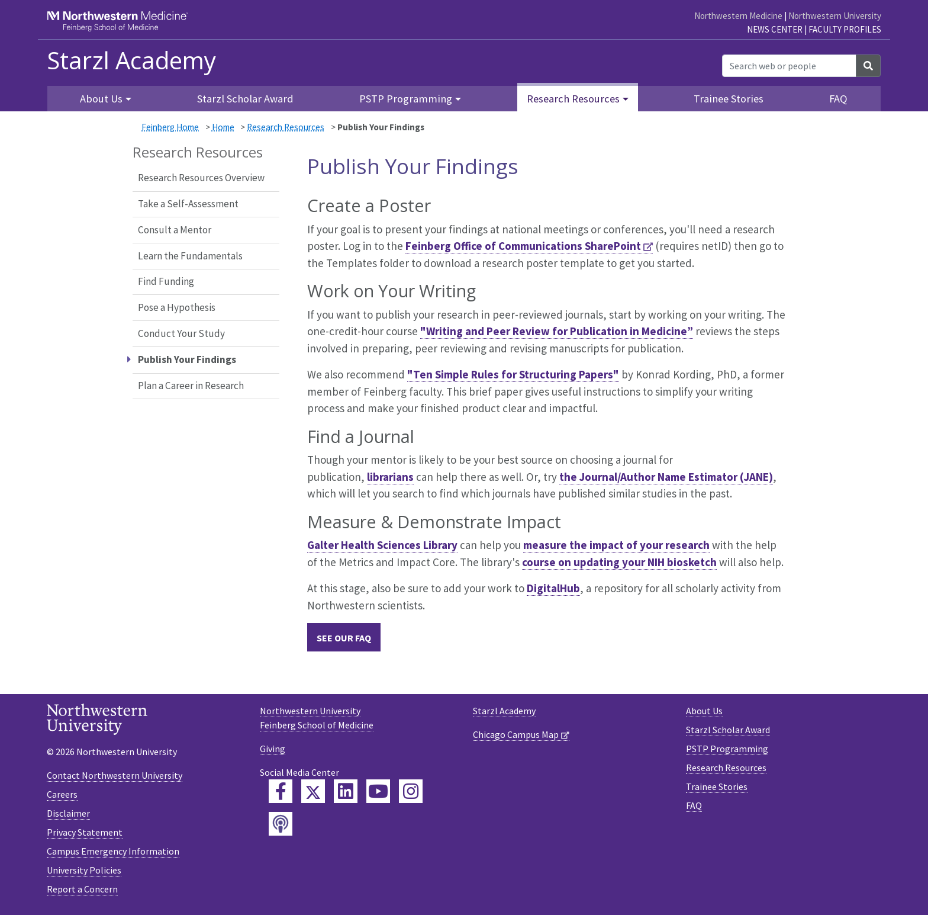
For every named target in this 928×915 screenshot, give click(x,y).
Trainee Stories (728, 98)
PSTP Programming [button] (405, 98)
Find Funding (166, 281)
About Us (704, 711)
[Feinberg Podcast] (280, 824)
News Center (775, 29)
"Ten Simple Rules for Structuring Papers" (513, 374)
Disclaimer (68, 813)
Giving (272, 749)
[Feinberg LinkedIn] (345, 791)
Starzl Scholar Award (245, 98)
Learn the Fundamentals (190, 255)
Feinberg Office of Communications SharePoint (523, 246)
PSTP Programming (727, 749)
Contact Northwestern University (114, 775)
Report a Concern (82, 889)
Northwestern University (834, 15)
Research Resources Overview (201, 177)
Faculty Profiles (844, 29)
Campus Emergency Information (113, 851)
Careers (62, 794)
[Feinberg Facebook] (280, 791)
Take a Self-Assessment (188, 203)
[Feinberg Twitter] (313, 791)
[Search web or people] (789, 65)
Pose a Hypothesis (176, 307)
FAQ (838, 98)
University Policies (84, 870)
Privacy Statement (85, 832)
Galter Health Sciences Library (382, 545)
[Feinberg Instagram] (411, 791)
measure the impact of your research (616, 545)
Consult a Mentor (174, 229)
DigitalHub (553, 588)
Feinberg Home (170, 127)
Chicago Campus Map (516, 734)
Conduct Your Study (181, 333)
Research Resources (285, 127)
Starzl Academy (131, 60)
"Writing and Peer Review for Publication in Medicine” (556, 331)
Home (223, 127)
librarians (390, 477)
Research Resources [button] (573, 98)
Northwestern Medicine (738, 15)
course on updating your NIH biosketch (619, 562)
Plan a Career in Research (191, 385)
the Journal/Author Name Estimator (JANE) (666, 477)
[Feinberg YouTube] (378, 791)
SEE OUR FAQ (344, 638)
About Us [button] (101, 98)
